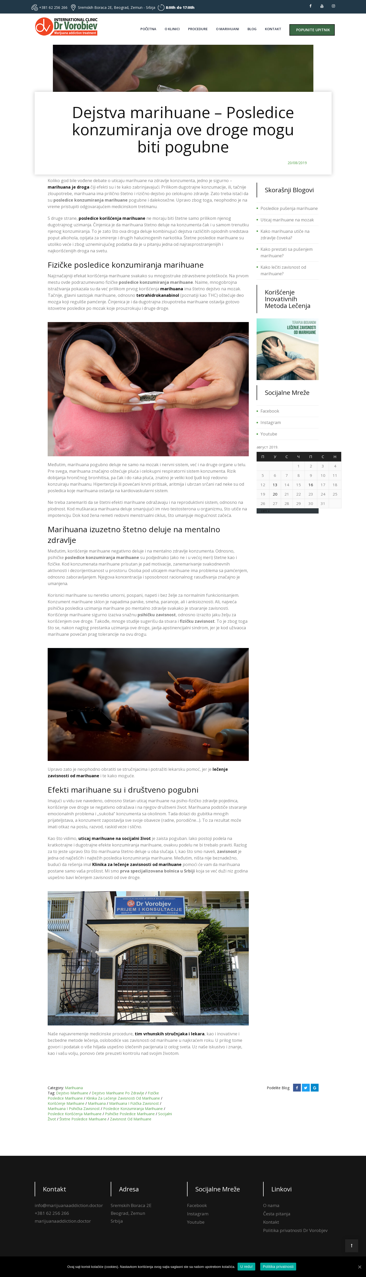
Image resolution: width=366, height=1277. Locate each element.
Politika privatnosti (278, 1267)
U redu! (246, 1267)
